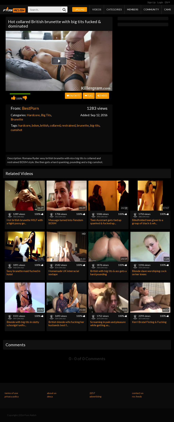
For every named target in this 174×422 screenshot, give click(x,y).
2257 (92, 393)
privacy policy (12, 396)
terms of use (11, 393)
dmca (50, 396)
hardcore (24, 125)
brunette (83, 125)
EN (167, 2)
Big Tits (46, 115)
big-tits (95, 125)
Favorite (73, 95)
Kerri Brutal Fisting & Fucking (149, 321)
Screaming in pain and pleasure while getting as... (108, 323)
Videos (96, 9)
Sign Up (151, 2)
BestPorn (30, 108)
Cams (167, 9)
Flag (89, 95)
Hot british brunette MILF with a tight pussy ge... (25, 221)
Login (160, 2)
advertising (95, 396)
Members (132, 9)
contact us (137, 393)
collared (55, 125)
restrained (69, 125)
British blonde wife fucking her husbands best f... (66, 323)
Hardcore (33, 115)
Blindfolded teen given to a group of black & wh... (147, 221)
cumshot (16, 130)
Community (151, 9)
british (44, 125)
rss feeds (137, 396)
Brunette (17, 119)
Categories (114, 9)
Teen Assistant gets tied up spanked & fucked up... (105, 221)
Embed (102, 95)
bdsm (35, 125)
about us (51, 393)
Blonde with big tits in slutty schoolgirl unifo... (23, 323)
